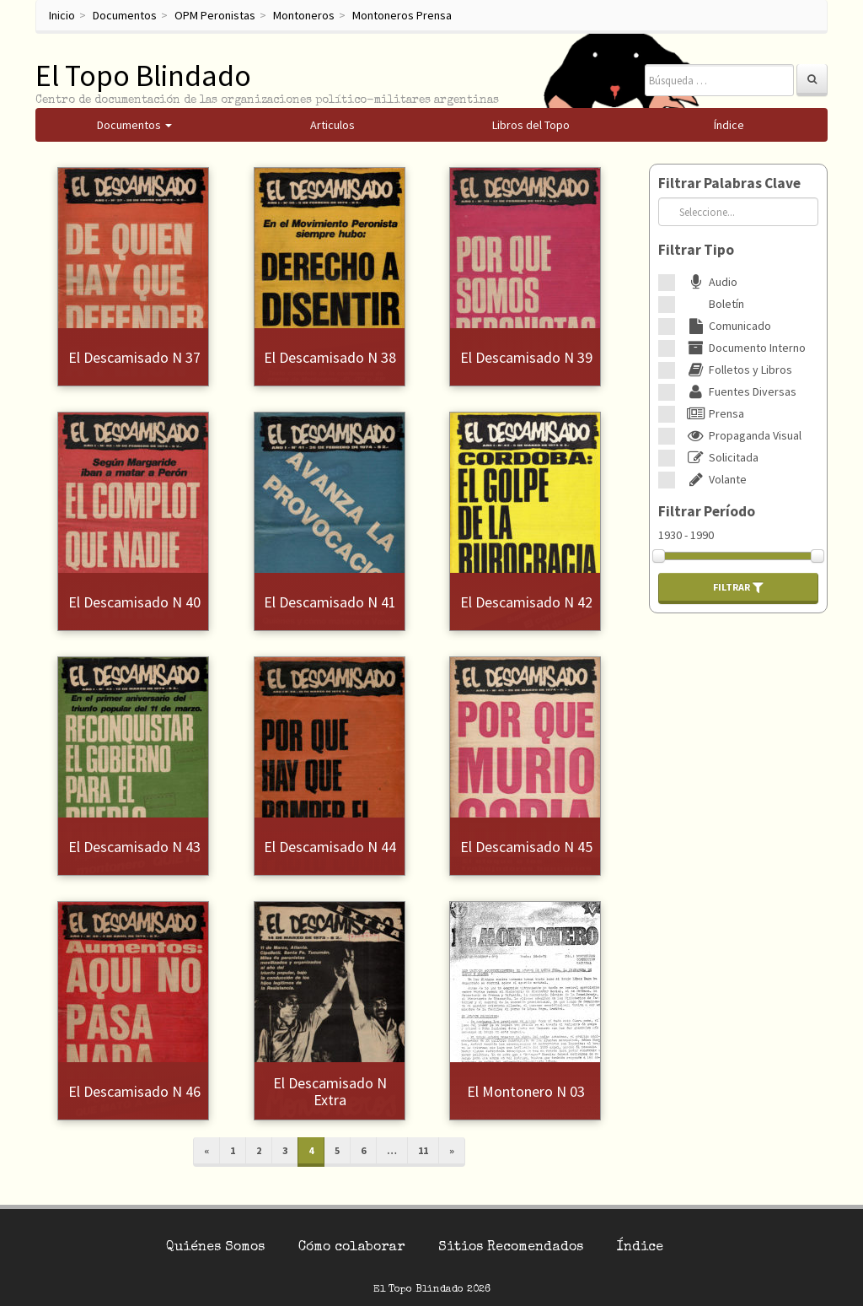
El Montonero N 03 (526, 1091)
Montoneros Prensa (402, 15)
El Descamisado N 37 (134, 357)
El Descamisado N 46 (134, 1091)
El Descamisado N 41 (330, 602)
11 (423, 1150)
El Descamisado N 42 (526, 602)
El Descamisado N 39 (526, 357)
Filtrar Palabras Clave (729, 183)
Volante (715, 479)
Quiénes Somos (215, 1248)
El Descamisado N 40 (134, 602)
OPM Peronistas (214, 15)
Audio (710, 281)
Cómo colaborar (351, 1248)
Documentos (125, 15)
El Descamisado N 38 (330, 357)
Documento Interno (744, 347)
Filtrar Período (706, 511)
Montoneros (304, 15)
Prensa (713, 413)
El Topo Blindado (143, 75)
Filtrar (738, 587)
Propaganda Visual (742, 435)
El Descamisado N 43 (134, 846)
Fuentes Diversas (739, 391)
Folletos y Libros (737, 369)
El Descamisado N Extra (330, 1091)
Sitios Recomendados (510, 1248)
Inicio (62, 15)
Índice (640, 1248)
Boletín (713, 303)
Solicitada (720, 457)
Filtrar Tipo (696, 249)
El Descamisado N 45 (526, 846)
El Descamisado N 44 (330, 846)
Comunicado (727, 325)
